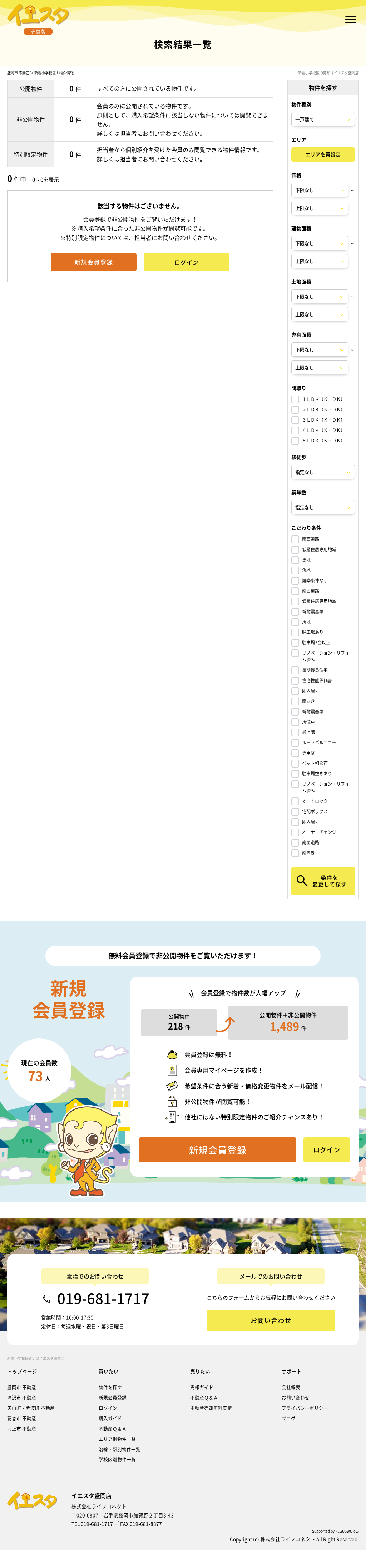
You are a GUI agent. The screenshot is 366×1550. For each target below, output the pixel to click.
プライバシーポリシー (305, 1408)
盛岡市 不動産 (18, 89)
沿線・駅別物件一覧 (119, 1449)
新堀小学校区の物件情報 (54, 89)
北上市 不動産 (21, 1428)
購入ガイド (110, 1418)
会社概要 (291, 1387)
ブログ (289, 1418)
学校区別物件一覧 (117, 1459)
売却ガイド (201, 1387)
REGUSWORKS (347, 1531)
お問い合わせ (296, 1397)
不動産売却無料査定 (211, 1408)
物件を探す (110, 1387)
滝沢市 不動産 (21, 1397)
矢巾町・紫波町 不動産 (31, 1408)
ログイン (108, 1408)
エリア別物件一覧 (117, 1439)
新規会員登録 (113, 1397)
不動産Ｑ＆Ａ (113, 1428)
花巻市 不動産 (21, 1418)
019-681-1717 (103, 1299)
